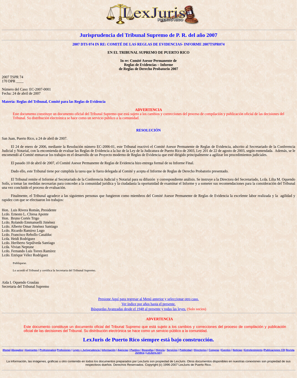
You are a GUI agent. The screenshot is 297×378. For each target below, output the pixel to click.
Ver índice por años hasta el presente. (149, 304)
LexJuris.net (153, 352)
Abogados (17, 350)
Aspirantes (31, 350)
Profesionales (48, 350)
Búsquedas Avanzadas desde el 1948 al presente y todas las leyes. (138, 309)
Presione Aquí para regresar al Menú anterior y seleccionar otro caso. (148, 299)
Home (6, 350)
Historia (160, 350)
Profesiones (64, 350)
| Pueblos (134, 350)
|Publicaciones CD (273, 350)
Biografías (148, 350)
